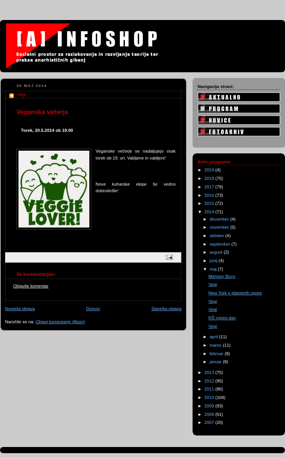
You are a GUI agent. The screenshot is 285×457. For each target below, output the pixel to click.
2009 (210, 406)
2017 (210, 186)
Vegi (212, 284)
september (220, 244)
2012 (210, 381)
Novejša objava (20, 308)
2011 (210, 389)
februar (217, 353)
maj (214, 269)
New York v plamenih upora (235, 293)
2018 (210, 178)
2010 (210, 397)
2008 (210, 414)
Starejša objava (166, 308)
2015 (210, 203)
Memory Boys (221, 276)
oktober (217, 235)
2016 (210, 195)
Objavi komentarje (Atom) (60, 321)
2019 (210, 170)
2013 (210, 372)
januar (216, 361)
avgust (217, 252)
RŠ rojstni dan (222, 318)
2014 (210, 211)
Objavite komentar (31, 286)
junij (214, 260)
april (214, 336)
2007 (210, 422)
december (220, 219)
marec (216, 345)
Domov (93, 308)
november (220, 227)
